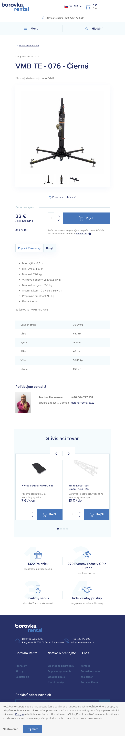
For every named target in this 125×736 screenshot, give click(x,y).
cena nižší (81, 233)
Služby (19, 671)
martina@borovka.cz (83, 402)
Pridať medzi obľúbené (64, 197)
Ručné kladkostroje (29, 45)
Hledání (93, 28)
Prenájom (21, 666)
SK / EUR (71, 6)
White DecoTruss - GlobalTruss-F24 (79, 487)
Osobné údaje (56, 677)
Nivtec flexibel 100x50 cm (37, 485)
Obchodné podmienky (61, 666)
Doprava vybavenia (59, 671)
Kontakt (85, 666)
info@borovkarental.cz (82, 642)
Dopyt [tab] (49, 248)
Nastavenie (10, 729)
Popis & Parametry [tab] (29, 248)
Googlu (19, 714)
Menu (31, 28)
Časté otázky (56, 682)
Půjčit (86, 218)
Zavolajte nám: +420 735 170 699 (62, 18)
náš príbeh (86, 677)
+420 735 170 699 (80, 638)
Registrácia (22, 677)
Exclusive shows (90, 671)
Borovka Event (89, 682)
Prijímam (32, 729)
